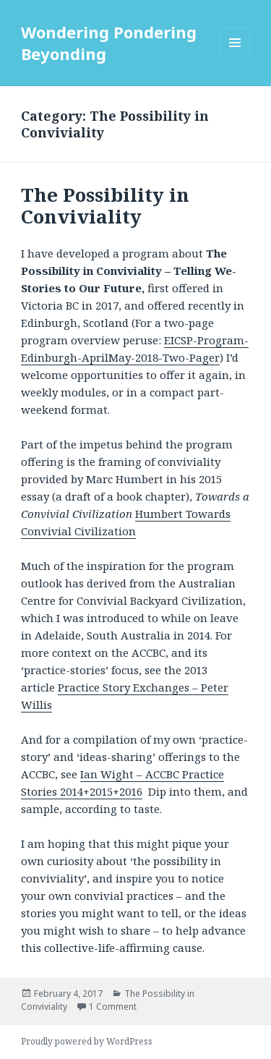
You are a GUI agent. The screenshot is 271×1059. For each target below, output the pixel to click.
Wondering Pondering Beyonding (109, 42)
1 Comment (113, 1006)
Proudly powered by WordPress (86, 1041)
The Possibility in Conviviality (105, 205)
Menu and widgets (235, 57)
